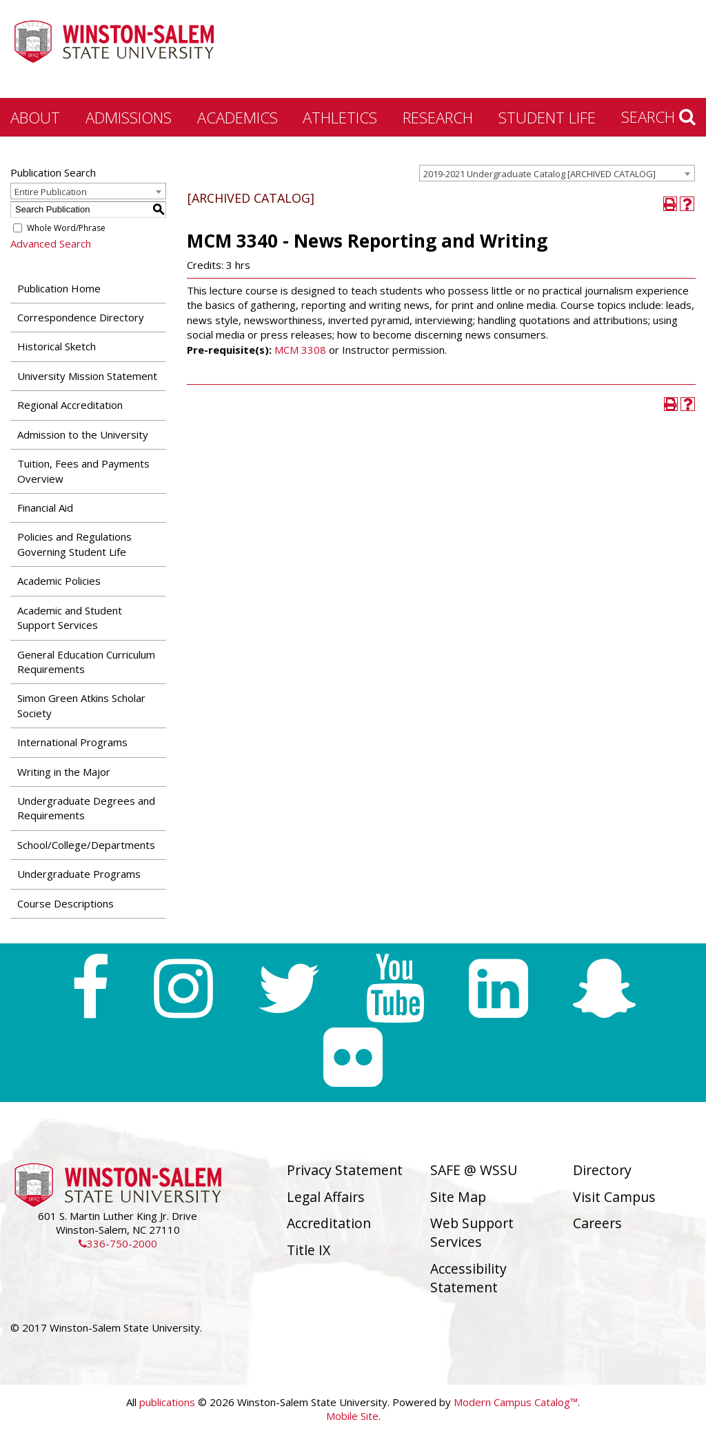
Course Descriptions (65, 903)
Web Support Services (472, 1232)
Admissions (128, 117)
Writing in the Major (63, 772)
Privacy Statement (345, 1170)
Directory (602, 1170)
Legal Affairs (326, 1197)
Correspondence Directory (80, 317)
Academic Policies (59, 581)
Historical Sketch (56, 346)
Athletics (340, 117)
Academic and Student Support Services (69, 617)
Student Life (547, 117)
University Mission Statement (87, 376)
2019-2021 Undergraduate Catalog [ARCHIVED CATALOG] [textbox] (539, 174)
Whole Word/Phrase (66, 228)
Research (438, 117)
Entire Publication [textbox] (50, 192)
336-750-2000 (118, 1243)
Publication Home (59, 288)
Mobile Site (352, 1416)
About (35, 117)
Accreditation (329, 1223)
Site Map (458, 1197)
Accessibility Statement (468, 1277)
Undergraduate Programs (79, 874)
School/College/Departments (86, 845)
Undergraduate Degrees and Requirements (86, 808)
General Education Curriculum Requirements (86, 662)
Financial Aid (45, 507)
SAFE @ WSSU (473, 1170)
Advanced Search (50, 243)
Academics (237, 117)
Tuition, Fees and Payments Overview (83, 471)
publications (167, 1402)
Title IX (308, 1250)
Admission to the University (82, 434)
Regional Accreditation (70, 405)
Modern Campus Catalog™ (516, 1402)
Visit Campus (614, 1197)
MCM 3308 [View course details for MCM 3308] (300, 350)
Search (658, 116)
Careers (597, 1223)
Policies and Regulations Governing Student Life (74, 544)
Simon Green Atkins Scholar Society (81, 705)
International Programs (72, 742)
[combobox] (557, 173)
